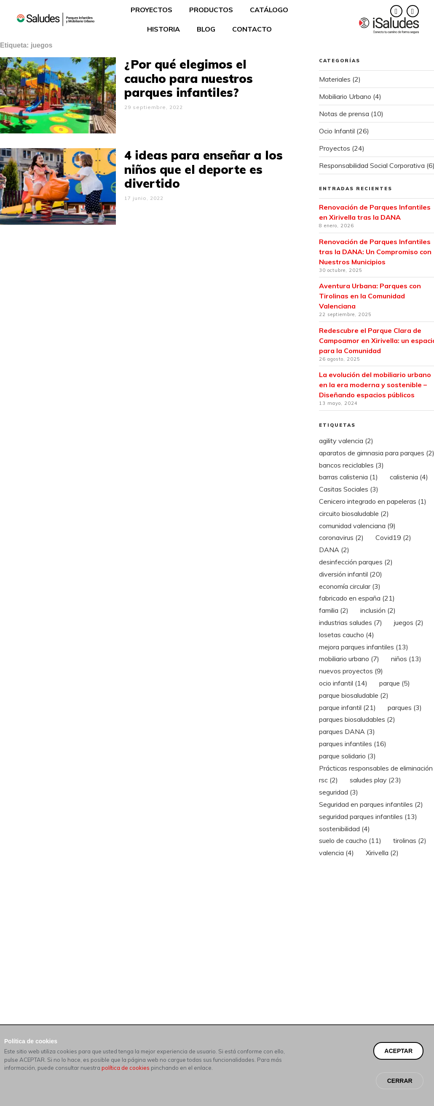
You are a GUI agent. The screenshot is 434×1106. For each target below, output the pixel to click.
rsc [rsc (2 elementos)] (328, 780)
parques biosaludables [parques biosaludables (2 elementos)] (357, 719)
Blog (206, 29)
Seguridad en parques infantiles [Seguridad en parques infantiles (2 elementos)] (371, 804)
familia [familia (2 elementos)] (333, 610)
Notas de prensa (344, 113)
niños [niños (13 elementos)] (406, 658)
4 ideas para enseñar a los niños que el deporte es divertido (203, 169)
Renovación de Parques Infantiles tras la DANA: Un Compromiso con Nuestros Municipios (375, 251)
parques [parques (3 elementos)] (405, 707)
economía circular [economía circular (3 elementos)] (349, 586)
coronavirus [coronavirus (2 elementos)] (341, 537)
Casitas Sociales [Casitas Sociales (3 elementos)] (348, 489)
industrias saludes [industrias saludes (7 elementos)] (350, 622)
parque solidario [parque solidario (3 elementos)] (347, 756)
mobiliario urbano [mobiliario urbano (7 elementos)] (349, 658)
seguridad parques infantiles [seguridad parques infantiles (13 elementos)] (368, 816)
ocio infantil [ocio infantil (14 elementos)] (343, 683)
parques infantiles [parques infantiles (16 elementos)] (352, 743)
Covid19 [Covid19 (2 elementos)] (393, 537)
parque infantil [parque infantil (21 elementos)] (347, 707)
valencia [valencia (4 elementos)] (336, 852)
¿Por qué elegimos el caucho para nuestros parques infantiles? (188, 78)
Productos (211, 9)
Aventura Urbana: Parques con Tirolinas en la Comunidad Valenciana (370, 296)
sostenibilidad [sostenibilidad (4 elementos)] (344, 828)
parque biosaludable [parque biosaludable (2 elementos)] (353, 695)
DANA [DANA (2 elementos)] (334, 549)
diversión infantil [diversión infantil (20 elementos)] (350, 574)
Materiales (335, 79)
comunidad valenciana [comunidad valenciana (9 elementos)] (357, 525)
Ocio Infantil (337, 131)
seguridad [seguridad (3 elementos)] (338, 792)
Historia (163, 29)
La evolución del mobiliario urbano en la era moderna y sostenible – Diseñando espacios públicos (375, 384)
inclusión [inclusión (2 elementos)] (378, 610)
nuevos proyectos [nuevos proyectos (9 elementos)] (351, 671)
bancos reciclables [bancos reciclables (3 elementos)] (351, 465)
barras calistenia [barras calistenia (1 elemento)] (348, 477)
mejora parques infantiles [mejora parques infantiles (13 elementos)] (363, 647)
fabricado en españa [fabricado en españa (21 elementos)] (357, 598)
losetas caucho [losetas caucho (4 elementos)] (346, 634)
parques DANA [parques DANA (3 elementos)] (347, 731)
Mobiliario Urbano (345, 96)
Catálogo (269, 9)
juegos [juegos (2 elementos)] (408, 622)
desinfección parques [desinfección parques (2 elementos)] (356, 562)
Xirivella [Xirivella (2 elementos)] (382, 852)
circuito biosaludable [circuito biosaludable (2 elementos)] (354, 513)
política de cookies (126, 1085)
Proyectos (151, 9)
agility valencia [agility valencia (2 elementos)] (346, 440)
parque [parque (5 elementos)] (394, 683)
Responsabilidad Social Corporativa (372, 165)
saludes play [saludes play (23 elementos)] (375, 780)
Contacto (252, 29)
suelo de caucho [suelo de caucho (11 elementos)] (350, 840)
